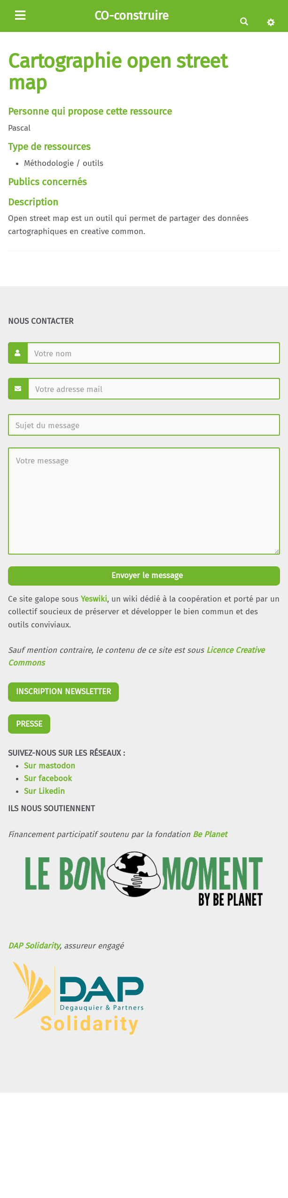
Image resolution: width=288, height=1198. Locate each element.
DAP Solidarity (34, 946)
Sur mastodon (49, 766)
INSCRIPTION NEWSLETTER (63, 692)
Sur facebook (48, 778)
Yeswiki (94, 599)
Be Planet (210, 834)
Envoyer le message (146, 575)
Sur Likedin (44, 791)
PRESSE (29, 724)
